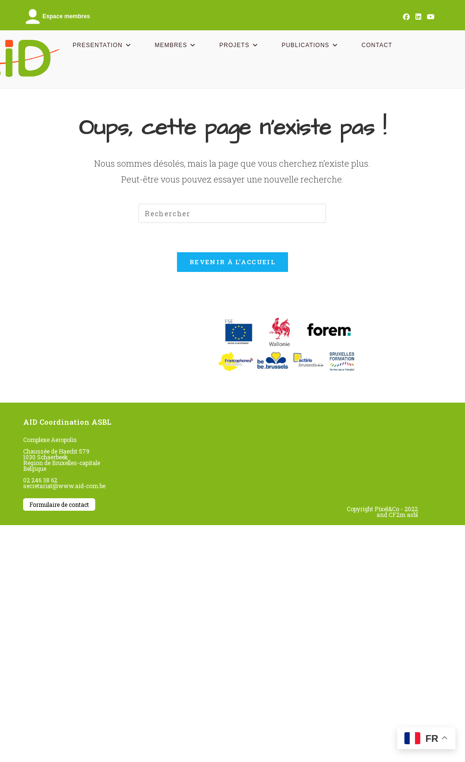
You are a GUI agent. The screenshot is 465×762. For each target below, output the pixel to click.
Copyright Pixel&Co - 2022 (382, 509)
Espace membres (56, 16)
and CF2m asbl (397, 514)
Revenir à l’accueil (232, 262)
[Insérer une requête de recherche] (232, 213)
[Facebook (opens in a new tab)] (406, 17)
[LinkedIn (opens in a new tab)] (418, 17)
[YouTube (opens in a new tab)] (429, 17)
